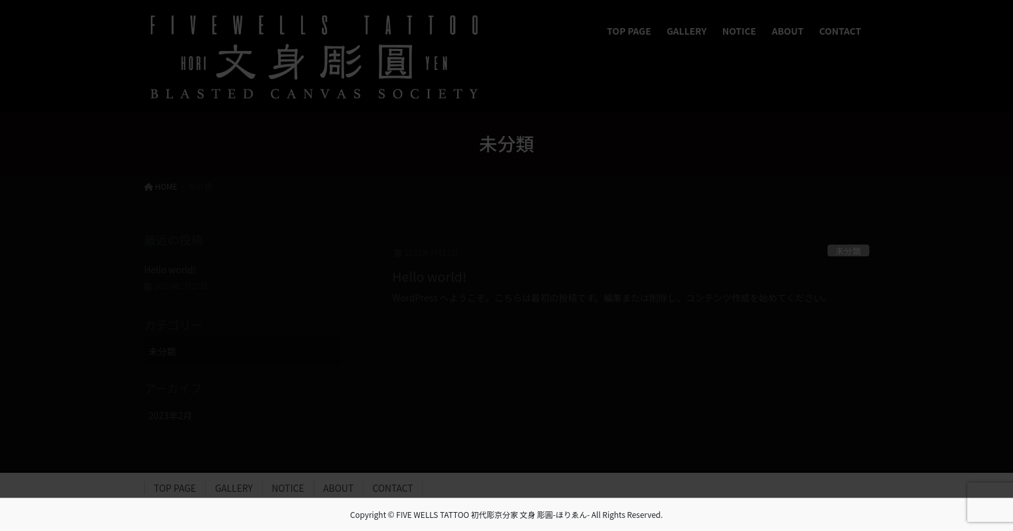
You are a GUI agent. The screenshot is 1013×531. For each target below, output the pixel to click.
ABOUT (338, 487)
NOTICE (288, 487)
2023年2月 (171, 415)
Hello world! (430, 276)
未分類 (847, 251)
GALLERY (234, 487)
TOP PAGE (175, 487)
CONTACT (392, 487)
